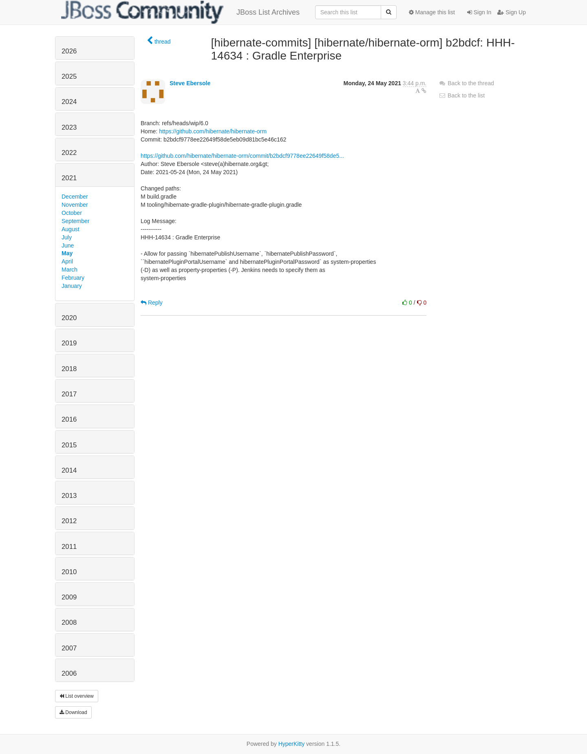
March (69, 269)
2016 (69, 419)
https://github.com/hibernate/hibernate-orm (213, 131)
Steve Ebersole (190, 83)
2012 (69, 521)
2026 (69, 51)
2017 (69, 394)
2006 (69, 673)
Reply (152, 302)
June (68, 245)
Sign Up (511, 12)
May (67, 253)
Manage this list (432, 12)
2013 (69, 496)
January (72, 286)
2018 (69, 369)
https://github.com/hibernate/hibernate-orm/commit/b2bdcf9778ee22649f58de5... (242, 156)
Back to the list (462, 95)
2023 (69, 127)
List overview (77, 696)
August (70, 229)
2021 (69, 178)
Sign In (479, 12)
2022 (69, 153)
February (73, 277)
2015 (69, 445)
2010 (69, 572)
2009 (69, 597)
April (67, 261)
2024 (69, 102)
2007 (69, 648)
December (75, 196)
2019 (69, 343)
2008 (69, 622)
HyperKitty (291, 744)
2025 (69, 76)
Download (73, 712)
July (67, 237)
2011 (69, 547)
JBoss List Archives (180, 12)
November (75, 204)
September (75, 221)
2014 (69, 470)
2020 (69, 318)
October (72, 213)
